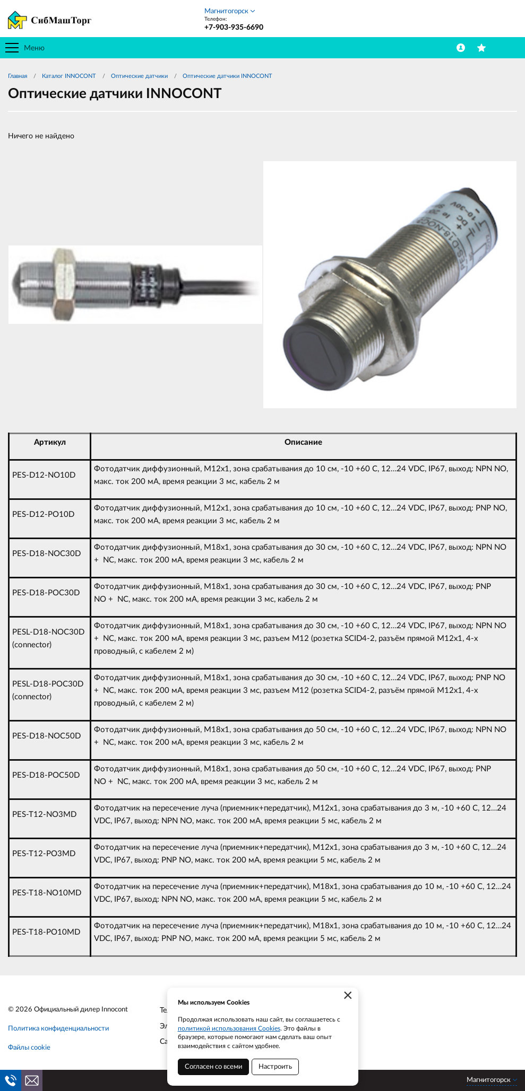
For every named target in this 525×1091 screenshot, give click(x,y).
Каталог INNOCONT (69, 76)
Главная (17, 76)
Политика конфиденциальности (58, 1028)
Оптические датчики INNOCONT (227, 76)
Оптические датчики (139, 76)
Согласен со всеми (213, 1066)
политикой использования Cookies (229, 1028)
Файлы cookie (29, 1047)
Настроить (275, 1066)
